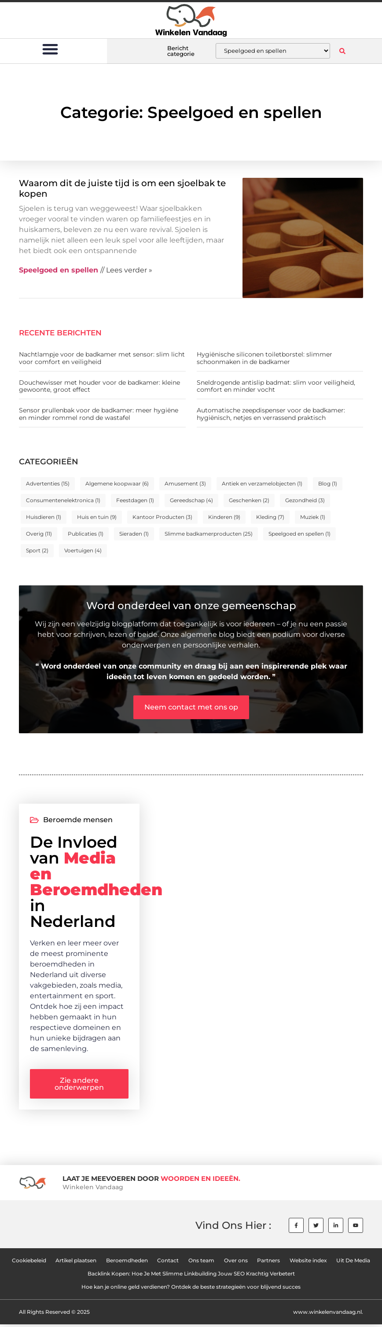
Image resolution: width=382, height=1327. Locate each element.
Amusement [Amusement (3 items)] (185, 483)
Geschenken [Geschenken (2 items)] (249, 500)
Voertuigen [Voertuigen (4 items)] (83, 550)
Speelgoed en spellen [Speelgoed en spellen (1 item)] (299, 533)
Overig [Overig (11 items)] (39, 533)
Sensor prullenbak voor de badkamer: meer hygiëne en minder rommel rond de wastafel (98, 414)
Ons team (201, 1263)
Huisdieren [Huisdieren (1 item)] (43, 517)
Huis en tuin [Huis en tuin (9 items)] (97, 517)
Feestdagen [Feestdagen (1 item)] (135, 500)
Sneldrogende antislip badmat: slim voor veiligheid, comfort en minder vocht (276, 386)
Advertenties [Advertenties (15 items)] (48, 483)
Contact (168, 1263)
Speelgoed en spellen (58, 270)
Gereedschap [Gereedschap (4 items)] (191, 500)
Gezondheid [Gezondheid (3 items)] (305, 500)
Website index (308, 1263)
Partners (268, 1263)
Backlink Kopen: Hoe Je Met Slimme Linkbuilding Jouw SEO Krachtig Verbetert (191, 1276)
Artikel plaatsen (75, 1263)
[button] (49, 48)
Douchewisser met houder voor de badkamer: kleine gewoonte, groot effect (99, 386)
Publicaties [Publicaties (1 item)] (85, 533)
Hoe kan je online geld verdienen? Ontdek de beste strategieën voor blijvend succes (191, 1289)
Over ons (236, 1263)
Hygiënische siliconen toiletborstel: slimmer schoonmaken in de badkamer (264, 358)
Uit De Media (354, 1263)
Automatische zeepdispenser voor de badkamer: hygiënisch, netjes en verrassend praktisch (271, 414)
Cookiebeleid (28, 1263)
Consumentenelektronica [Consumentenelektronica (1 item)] (63, 500)
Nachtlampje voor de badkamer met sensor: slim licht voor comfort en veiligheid (102, 358)
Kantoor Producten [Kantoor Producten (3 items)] (162, 517)
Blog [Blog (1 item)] (327, 483)
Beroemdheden (126, 1263)
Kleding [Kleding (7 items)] (270, 517)
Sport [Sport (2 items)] (37, 550)
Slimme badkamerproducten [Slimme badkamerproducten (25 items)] (209, 533)
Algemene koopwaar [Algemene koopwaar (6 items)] (117, 483)
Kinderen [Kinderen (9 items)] (224, 517)
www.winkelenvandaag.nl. (328, 1314)
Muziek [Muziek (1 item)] (312, 517)
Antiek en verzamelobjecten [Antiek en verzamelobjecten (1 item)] (262, 483)
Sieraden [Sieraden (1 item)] (134, 533)
